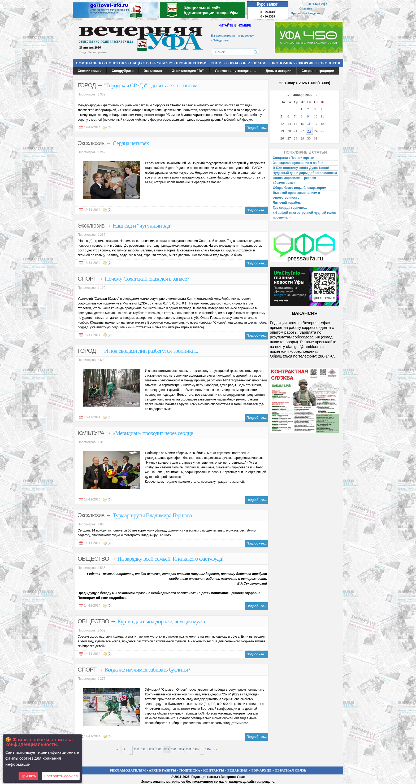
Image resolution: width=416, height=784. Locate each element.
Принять (28, 776)
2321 (144, 749)
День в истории (278, 71)
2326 (181, 749)
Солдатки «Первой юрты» (293, 158)
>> (215, 749)
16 (309, 123)
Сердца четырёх (131, 143)
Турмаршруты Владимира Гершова (152, 515)
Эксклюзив (153, 71)
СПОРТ (217, 63)
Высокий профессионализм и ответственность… (296, 195)
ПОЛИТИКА (116, 63)
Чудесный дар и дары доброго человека (305, 173)
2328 (196, 749)
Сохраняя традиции (317, 71)
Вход (82, 52)
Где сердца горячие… (290, 208)
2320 (136, 749)
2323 (159, 749)
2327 (188, 749)
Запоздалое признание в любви (298, 163)
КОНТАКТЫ (213, 770)
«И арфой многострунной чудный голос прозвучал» (304, 215)
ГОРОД (232, 63)
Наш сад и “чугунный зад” (142, 225)
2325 (173, 749)
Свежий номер (90, 71)
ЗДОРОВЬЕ (307, 63)
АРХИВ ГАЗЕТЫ (162, 770)
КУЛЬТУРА (163, 63)
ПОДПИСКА (189, 770)
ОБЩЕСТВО (140, 63)
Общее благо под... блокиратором (300, 188)
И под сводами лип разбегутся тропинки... (151, 350)
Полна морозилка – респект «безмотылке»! (294, 180)
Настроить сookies (61, 776)
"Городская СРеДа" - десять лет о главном (150, 85)
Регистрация (97, 52)
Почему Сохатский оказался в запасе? (147, 278)
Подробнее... (256, 128)
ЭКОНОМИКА (283, 63)
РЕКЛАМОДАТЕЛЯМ (128, 770)
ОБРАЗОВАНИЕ (254, 63)
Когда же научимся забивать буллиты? (147, 669)
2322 (151, 749)
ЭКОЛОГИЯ (330, 63)
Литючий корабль (287, 202)
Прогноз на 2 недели (305, 13)
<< (117, 749)
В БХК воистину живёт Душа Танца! (301, 168)
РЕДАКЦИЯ (237, 770)
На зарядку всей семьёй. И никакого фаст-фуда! (170, 558)
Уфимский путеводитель (235, 71)
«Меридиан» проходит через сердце (152, 433)
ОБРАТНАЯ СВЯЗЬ (290, 770)
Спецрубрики (123, 71)
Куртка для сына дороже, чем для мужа (161, 621)
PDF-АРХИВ (261, 770)
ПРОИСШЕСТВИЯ (192, 63)
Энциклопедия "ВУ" (188, 71)
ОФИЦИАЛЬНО (89, 63)
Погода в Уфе (317, 4)
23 (309, 131)
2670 (208, 749)
